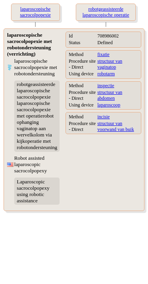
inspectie (105, 85)
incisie (103, 117)
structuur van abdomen (109, 95)
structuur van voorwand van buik (115, 126)
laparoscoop (108, 105)
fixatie (103, 54)
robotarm (106, 74)
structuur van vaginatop (109, 64)
